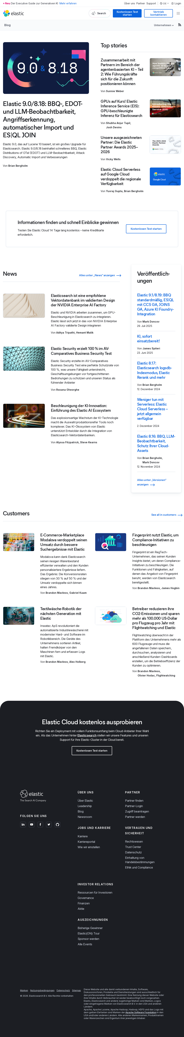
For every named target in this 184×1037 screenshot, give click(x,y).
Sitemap (76, 990)
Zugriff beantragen (137, 811)
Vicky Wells (113, 159)
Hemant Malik (84, 332)
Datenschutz (133, 852)
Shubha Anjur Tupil (118, 123)
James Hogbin (170, 588)
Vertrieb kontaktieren (158, 13)
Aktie (81, 909)
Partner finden (134, 800)
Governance (86, 898)
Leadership (85, 806)
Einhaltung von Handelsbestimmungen (140, 860)
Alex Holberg (77, 661)
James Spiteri (151, 348)
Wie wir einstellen (89, 847)
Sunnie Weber (115, 91)
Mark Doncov (150, 321)
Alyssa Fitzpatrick (67, 442)
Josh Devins (114, 127)
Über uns (129, 3)
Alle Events (85, 944)
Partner (140, 3)
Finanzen (84, 903)
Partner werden (135, 817)
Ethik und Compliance (139, 867)
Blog (7, 25)
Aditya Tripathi (65, 332)
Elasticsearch (86, 735)
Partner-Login (134, 806)
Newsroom (85, 817)
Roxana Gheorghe (67, 389)
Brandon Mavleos (57, 592)
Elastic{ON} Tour (89, 933)
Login (176, 3)
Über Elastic (85, 800)
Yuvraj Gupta (114, 191)
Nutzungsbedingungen (42, 990)
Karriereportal (86, 841)
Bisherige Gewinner (90, 928)
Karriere (83, 836)
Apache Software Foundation (140, 1012)
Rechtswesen (134, 841)
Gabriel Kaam (78, 592)
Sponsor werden (88, 939)
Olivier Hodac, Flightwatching (156, 675)
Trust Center (133, 847)
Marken (24, 990)
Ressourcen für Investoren (95, 892)
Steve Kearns (88, 442)
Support (151, 3)
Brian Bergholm (18, 165)
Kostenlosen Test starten (127, 13)
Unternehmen (162, 25)
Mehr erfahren (68, 3)
